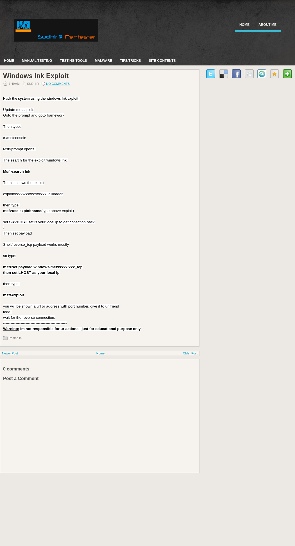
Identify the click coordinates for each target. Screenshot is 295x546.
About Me (267, 25)
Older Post (190, 353)
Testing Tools (73, 61)
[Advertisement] (42, 508)
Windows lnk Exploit (36, 75)
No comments (58, 83)
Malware (103, 61)
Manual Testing (37, 61)
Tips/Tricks (130, 61)
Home (244, 25)
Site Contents (162, 61)
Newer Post (10, 353)
